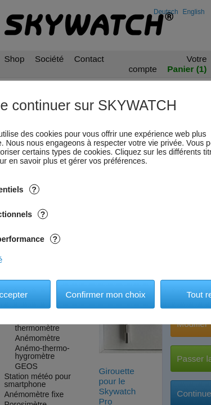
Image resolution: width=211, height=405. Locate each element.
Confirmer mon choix (106, 294)
